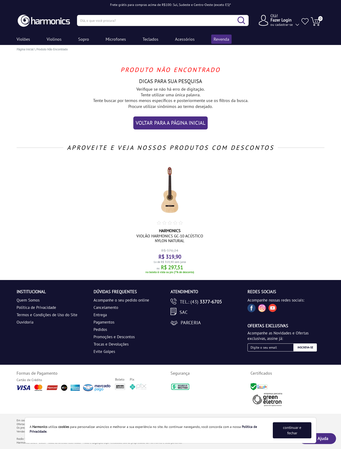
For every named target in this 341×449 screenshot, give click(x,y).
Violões (23, 39)
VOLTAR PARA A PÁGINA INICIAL (170, 123)
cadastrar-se (284, 24)
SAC (183, 312)
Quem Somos (28, 300)
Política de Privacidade (36, 307)
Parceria (191, 323)
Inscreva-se (305, 347)
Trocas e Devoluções (111, 344)
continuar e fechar (292, 430)
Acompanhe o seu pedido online (121, 300)
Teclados (150, 39)
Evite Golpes (104, 351)
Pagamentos (104, 322)
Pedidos (100, 329)
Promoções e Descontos (114, 336)
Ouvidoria (25, 322)
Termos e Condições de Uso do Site (47, 314)
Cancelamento (106, 307)
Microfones (116, 39)
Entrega (100, 314)
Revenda (221, 39)
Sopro (83, 39)
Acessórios (185, 39)
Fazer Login (281, 20)
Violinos (54, 39)
